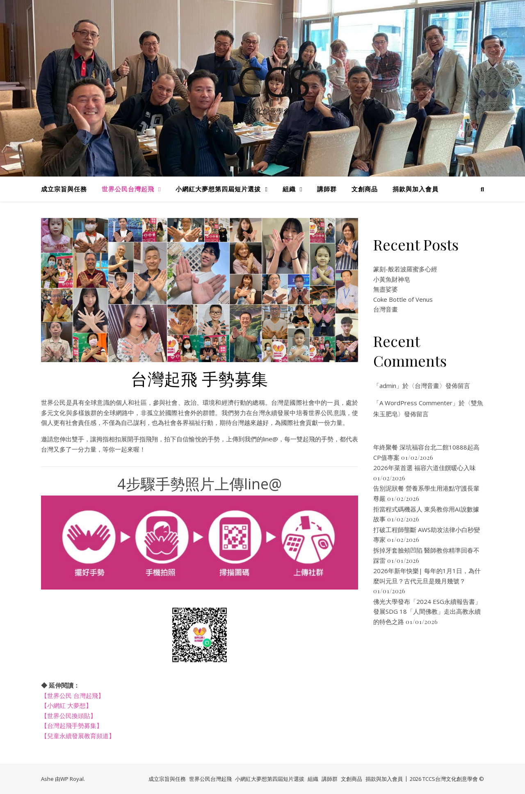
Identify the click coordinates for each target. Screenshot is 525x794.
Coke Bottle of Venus (403, 299)
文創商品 (365, 189)
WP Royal (72, 779)
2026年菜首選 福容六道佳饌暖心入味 (424, 468)
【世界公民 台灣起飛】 (72, 695)
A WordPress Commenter (415, 403)
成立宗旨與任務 (64, 189)
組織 (289, 189)
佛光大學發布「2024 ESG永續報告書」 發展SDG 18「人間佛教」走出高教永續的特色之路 (427, 611)
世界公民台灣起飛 (128, 189)
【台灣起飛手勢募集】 (72, 725)
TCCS (262, 80)
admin (387, 385)
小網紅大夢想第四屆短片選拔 (218, 189)
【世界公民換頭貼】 (68, 715)
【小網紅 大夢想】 (66, 705)
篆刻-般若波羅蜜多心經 (405, 269)
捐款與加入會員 (415, 189)
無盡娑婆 (385, 289)
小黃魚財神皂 (391, 279)
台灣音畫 (385, 309)
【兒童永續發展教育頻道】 (78, 736)
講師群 (327, 189)
